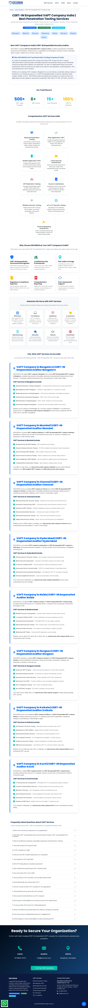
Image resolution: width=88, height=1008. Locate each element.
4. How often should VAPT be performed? (24, 845)
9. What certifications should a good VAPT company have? (29, 868)
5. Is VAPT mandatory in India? (21, 850)
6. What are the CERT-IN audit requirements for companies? (30, 855)
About (69, 3)
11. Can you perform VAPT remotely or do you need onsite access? (31, 877)
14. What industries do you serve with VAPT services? (27, 891)
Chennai (35, 33)
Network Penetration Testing (40, 981)
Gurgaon (64, 33)
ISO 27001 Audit (37, 993)
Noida (55, 33)
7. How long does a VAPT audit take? (23, 859)
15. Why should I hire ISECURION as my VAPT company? (28, 896)
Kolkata (73, 33)
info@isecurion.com (63, 993)
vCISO (63, 3)
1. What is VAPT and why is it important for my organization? (29, 830)
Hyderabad (45, 33)
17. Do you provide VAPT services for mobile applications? (29, 905)
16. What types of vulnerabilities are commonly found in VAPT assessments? (34, 900)
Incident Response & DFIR (39, 990)
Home (11, 9)
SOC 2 (57, 3)
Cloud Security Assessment (39, 988)
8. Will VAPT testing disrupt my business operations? (27, 864)
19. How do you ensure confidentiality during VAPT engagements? (31, 914)
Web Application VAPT (38, 983)
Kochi (44, 37)
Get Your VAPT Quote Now (44, 968)
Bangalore (15, 33)
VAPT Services (48, 3)
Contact (75, 3)
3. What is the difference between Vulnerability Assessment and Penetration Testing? (37, 841)
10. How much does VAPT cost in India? (23, 873)
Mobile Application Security (39, 985)
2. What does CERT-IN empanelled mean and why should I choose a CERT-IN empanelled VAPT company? (40, 835)
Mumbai (26, 33)
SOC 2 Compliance (37, 995)
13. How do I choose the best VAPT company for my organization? (31, 887)
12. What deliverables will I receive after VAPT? (25, 882)
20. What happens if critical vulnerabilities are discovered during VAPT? (33, 919)
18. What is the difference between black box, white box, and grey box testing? (35, 910)
